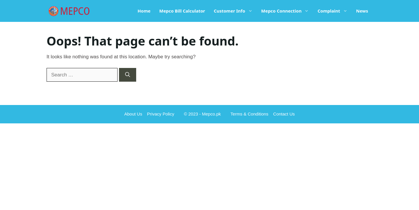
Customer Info (235, 10)
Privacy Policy (160, 113)
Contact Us (284, 113)
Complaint (334, 10)
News (362, 11)
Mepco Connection (287, 10)
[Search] (127, 75)
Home (144, 11)
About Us (133, 113)
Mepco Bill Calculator (182, 11)
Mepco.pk (211, 113)
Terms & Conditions (249, 113)
